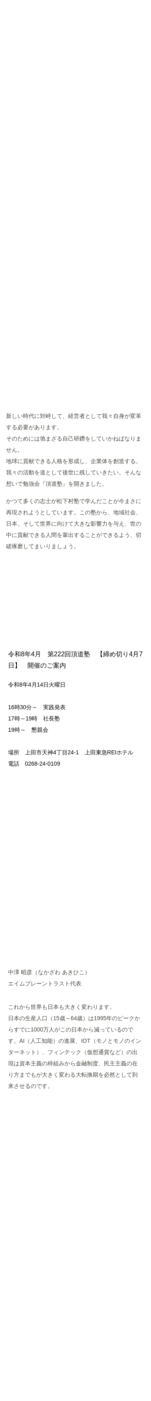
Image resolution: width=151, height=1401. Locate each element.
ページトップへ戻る (75, 1291)
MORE (75, 572)
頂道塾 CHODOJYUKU (75, 69)
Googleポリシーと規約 (61, 1365)
